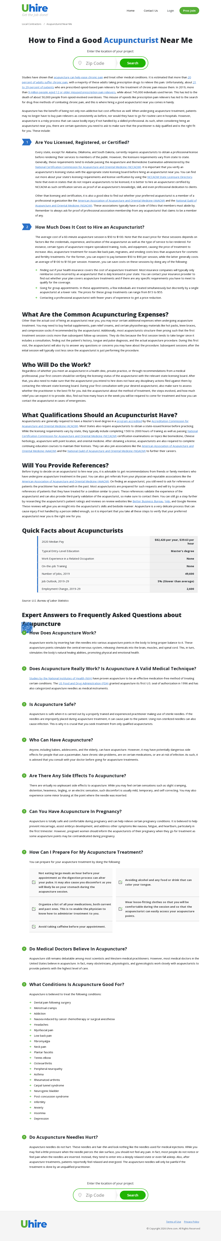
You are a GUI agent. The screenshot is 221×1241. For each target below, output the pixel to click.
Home (131, 10)
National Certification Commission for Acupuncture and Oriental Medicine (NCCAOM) (88, 167)
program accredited (129, 421)
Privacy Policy (191, 1222)
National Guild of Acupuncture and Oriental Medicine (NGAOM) (106, 451)
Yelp (167, 501)
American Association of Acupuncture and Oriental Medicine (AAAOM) (121, 200)
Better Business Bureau (148, 501)
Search (132, 63)
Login (170, 10)
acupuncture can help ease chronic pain (78, 77)
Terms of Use (173, 1222)
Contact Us (151, 10)
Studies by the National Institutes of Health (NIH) (60, 678)
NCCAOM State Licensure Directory (169, 177)
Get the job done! (35, 14)
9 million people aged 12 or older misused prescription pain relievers (72, 92)
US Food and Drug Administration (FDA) (84, 683)
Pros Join (189, 10)
